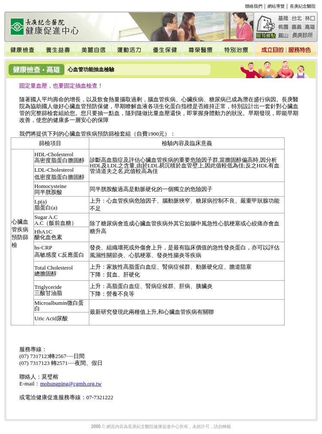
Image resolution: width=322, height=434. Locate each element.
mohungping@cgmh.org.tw (70, 383)
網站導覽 (276, 6)
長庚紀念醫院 (303, 6)
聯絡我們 (253, 6)
